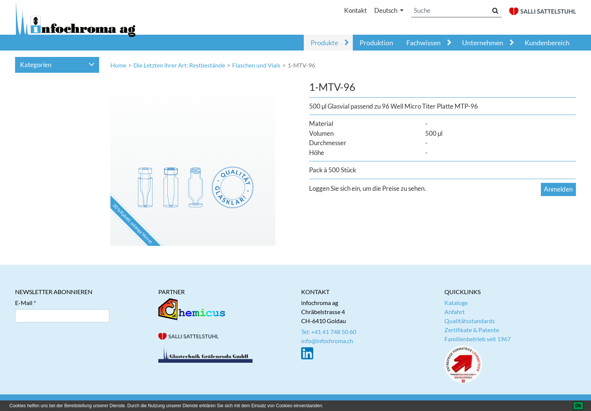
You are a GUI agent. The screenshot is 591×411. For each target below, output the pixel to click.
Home (118, 65)
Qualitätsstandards (469, 320)
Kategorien (57, 64)
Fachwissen (423, 42)
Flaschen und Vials (256, 65)
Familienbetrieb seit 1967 (477, 338)
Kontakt (355, 10)
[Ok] (578, 406)
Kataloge (456, 302)
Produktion (376, 42)
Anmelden (558, 189)
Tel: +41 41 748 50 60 (328, 331)
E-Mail (23, 302)
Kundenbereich (547, 42)
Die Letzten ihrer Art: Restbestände (179, 65)
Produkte (324, 42)
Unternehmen (482, 42)
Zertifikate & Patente (471, 329)
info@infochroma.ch (327, 340)
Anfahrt (454, 311)
